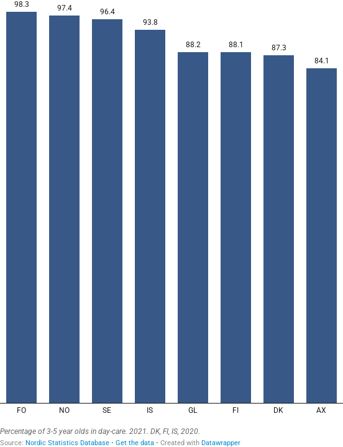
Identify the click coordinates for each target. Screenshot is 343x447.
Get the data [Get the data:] (135, 443)
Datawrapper (220, 443)
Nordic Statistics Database (67, 443)
